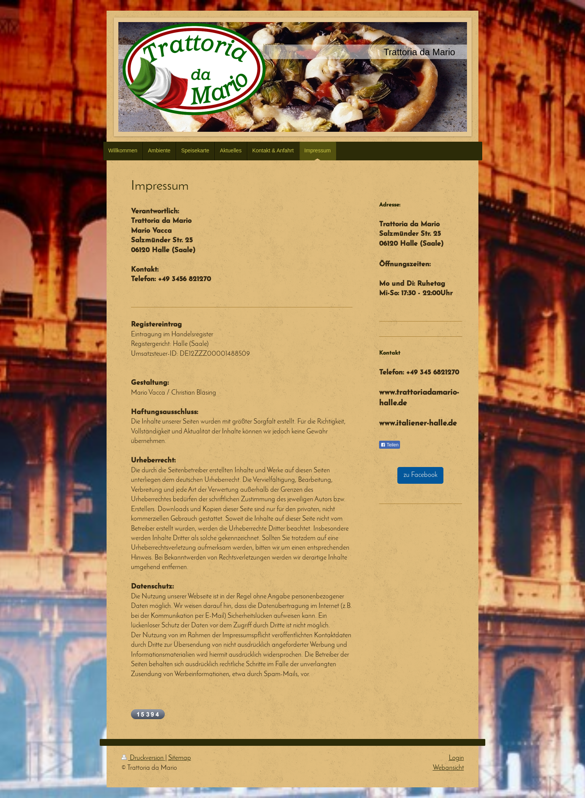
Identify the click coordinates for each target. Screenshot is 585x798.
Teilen (390, 445)
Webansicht (448, 768)
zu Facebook (420, 475)
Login (456, 758)
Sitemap (179, 758)
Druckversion (143, 758)
